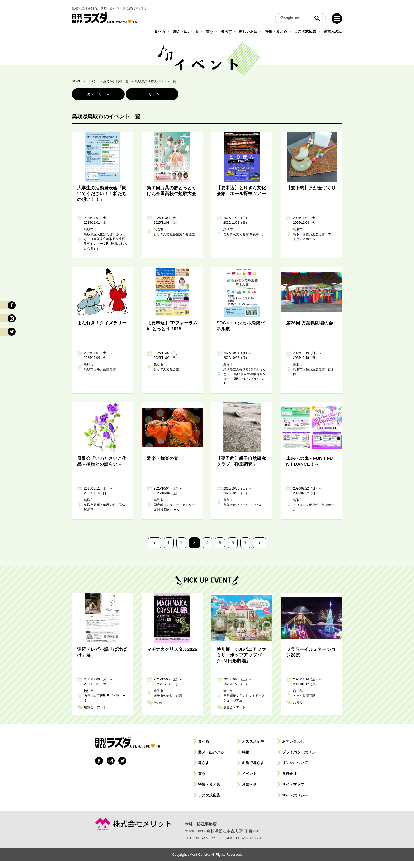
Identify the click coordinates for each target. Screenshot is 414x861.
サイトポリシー (295, 795)
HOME (76, 81)
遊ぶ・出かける (211, 752)
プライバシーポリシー (300, 752)
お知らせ (249, 784)
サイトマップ (293, 784)
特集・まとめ (209, 784)
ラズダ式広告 (209, 795)
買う (201, 773)
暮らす (203, 763)
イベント (249, 773)
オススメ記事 (253, 741)
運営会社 (289, 773)
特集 (245, 752)
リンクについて (295, 763)
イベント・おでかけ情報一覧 (108, 81)
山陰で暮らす (253, 763)
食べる (203, 741)
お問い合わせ (293, 741)
